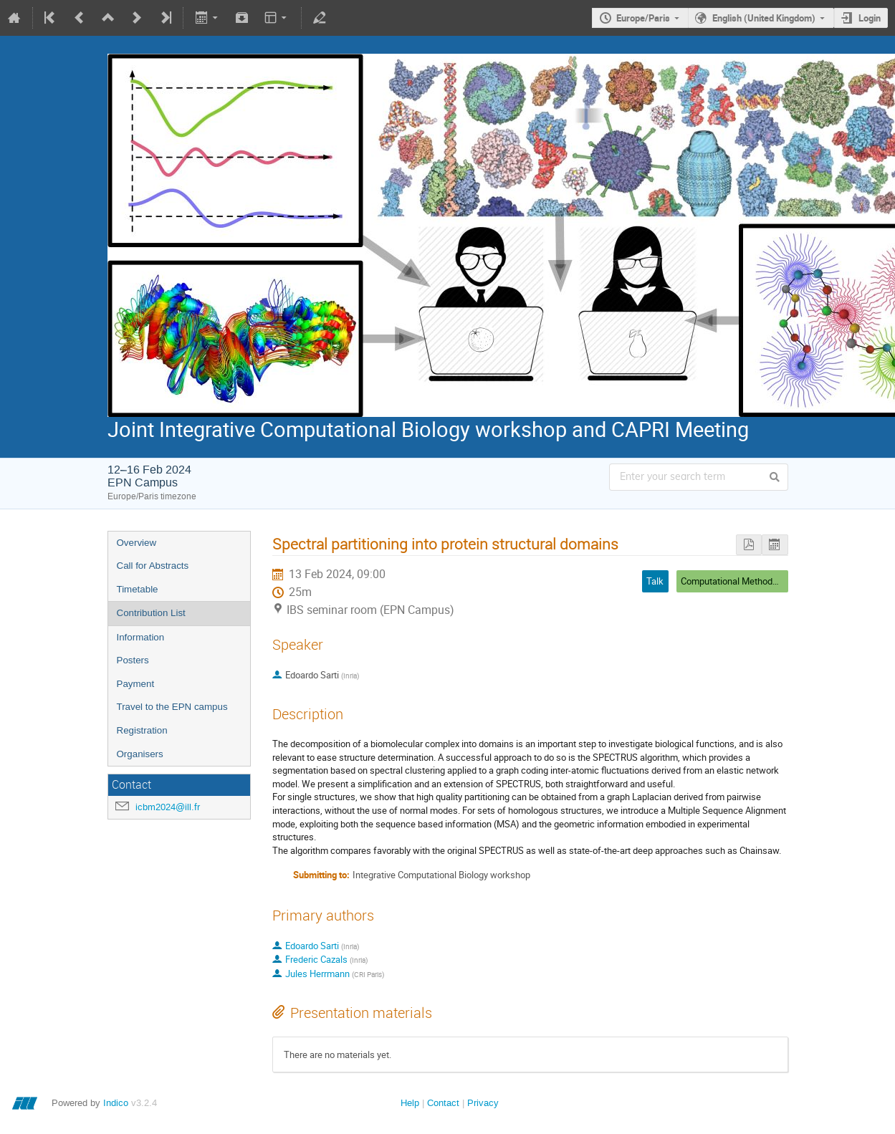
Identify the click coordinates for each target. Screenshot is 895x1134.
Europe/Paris (643, 17)
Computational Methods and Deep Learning (768, 581)
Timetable (137, 589)
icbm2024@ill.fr (167, 807)
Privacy (483, 1103)
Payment (136, 683)
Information (141, 637)
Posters (133, 660)
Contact (443, 1103)
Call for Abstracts (153, 565)
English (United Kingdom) (763, 17)
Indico (115, 1103)
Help (410, 1103)
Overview (137, 542)
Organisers (140, 754)
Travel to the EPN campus (172, 706)
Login (869, 17)
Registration (142, 730)
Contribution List (151, 612)
